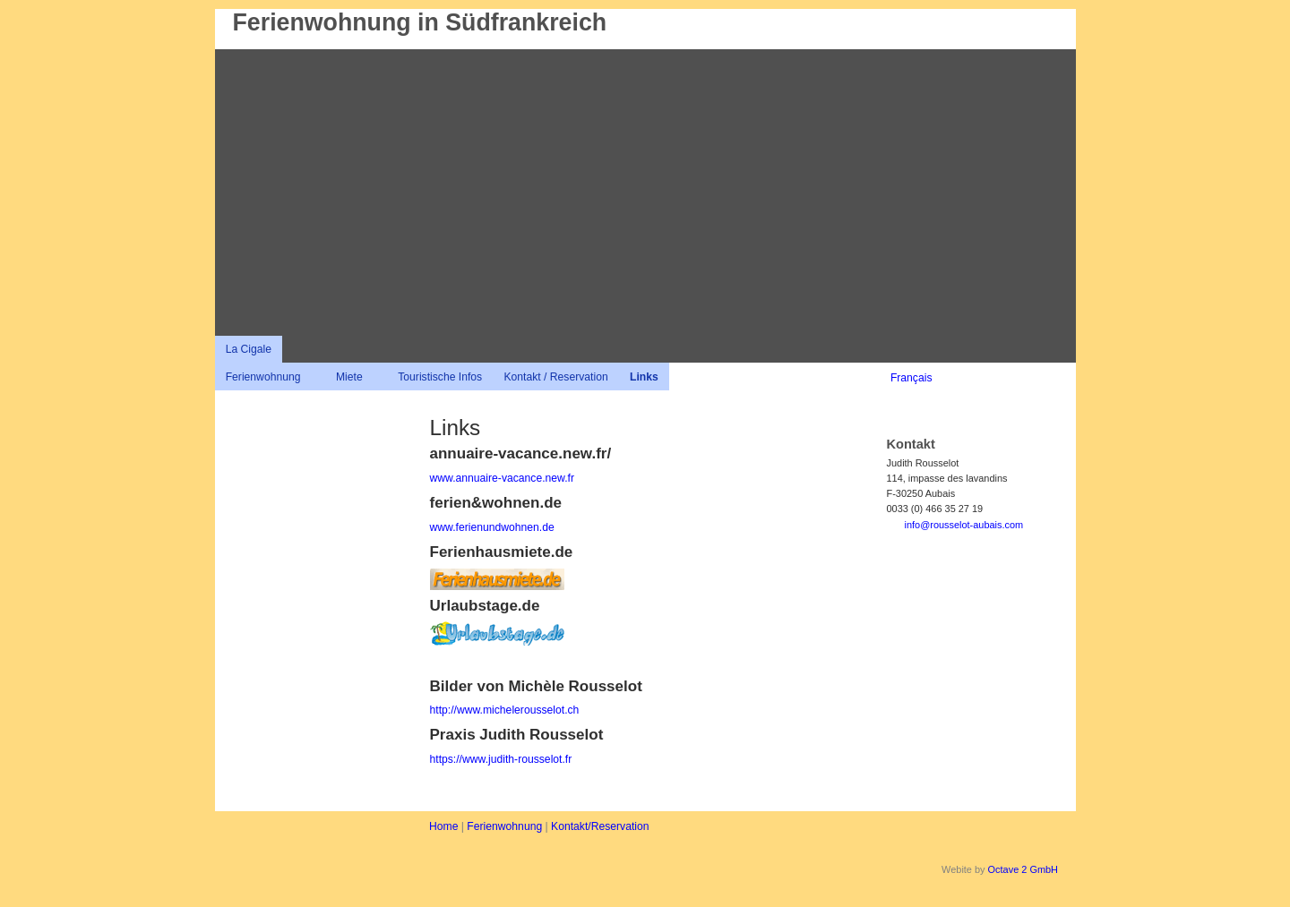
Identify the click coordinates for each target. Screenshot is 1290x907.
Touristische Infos (440, 377)
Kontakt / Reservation (555, 377)
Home (443, 826)
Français (911, 378)
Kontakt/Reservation (600, 826)
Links (644, 377)
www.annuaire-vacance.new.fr (502, 478)
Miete (349, 377)
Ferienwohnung (263, 377)
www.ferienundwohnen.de (492, 527)
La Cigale (248, 349)
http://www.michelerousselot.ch (505, 710)
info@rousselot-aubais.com (964, 524)
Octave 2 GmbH (1023, 869)
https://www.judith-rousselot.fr (501, 759)
